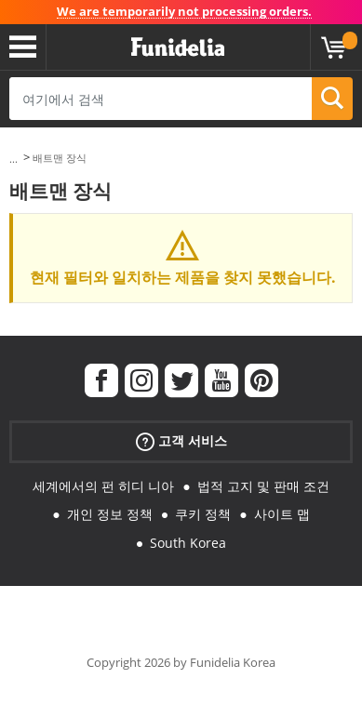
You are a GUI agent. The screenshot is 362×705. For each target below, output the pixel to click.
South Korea (188, 543)
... (13, 159)
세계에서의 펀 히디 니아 (103, 486)
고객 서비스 (181, 440)
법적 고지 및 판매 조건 (263, 486)
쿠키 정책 (203, 514)
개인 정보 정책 (110, 514)
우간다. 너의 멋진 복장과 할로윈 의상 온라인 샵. (177, 47)
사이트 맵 (282, 514)
